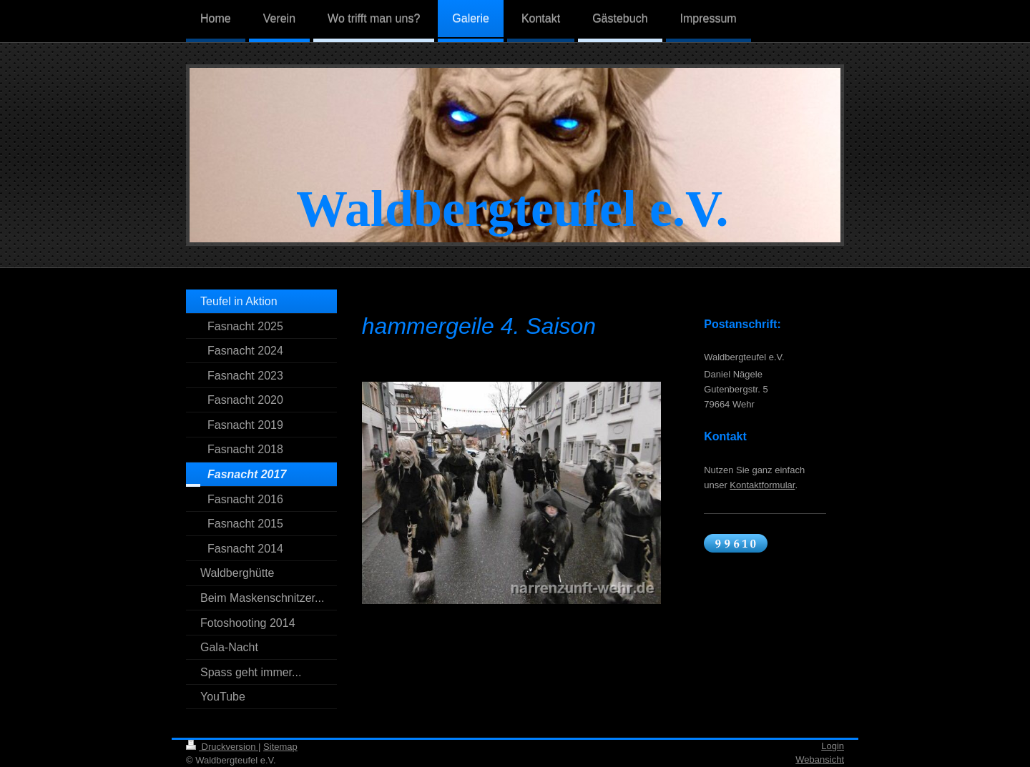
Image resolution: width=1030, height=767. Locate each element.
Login (832, 746)
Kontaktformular (762, 485)
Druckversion (222, 746)
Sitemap (280, 746)
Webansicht (819, 759)
